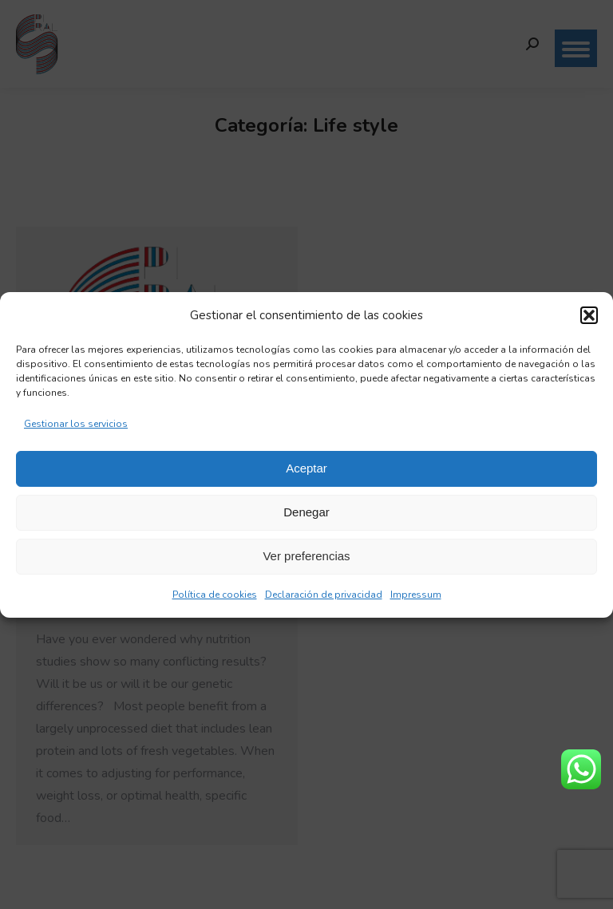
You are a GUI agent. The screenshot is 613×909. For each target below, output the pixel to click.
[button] (589, 315)
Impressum (415, 594)
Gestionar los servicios (76, 423)
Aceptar (306, 468)
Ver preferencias (306, 556)
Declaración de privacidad (323, 594)
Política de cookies (214, 594)
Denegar (306, 512)
